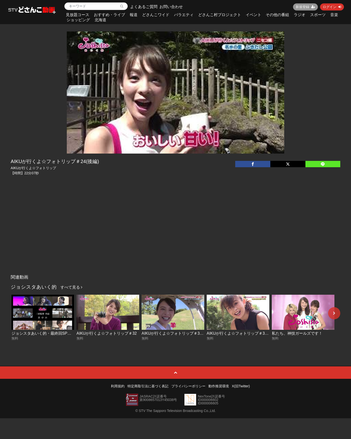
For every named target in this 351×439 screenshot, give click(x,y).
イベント (253, 15)
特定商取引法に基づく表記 (147, 386)
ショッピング (78, 20)
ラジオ (299, 15)
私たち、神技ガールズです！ (297, 333)
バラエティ (184, 15)
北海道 (100, 20)
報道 (133, 15)
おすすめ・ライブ (109, 15)
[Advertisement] (175, 236)
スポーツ (318, 15)
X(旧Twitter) (241, 386)
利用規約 (118, 386)
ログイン (332, 7)
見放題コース (77, 15)
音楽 (334, 15)
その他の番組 (277, 15)
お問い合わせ (171, 7)
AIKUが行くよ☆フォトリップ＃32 (107, 333)
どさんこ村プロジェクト (219, 15)
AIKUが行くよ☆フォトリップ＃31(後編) (177, 333)
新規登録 (305, 7)
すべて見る (71, 287)
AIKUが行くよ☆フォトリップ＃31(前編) (242, 333)
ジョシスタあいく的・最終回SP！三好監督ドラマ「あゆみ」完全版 (70, 333)
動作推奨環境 (218, 386)
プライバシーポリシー (188, 386)
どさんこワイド (155, 15)
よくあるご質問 (143, 7)
